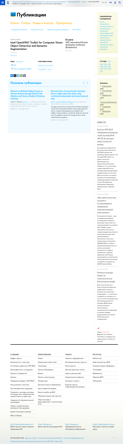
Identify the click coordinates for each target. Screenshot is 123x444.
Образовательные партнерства (49, 396)
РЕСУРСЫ (97, 354)
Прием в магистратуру (46, 377)
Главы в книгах (43, 23)
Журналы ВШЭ (98, 377)
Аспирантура (42, 381)
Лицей (40, 358)
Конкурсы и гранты (72, 381)
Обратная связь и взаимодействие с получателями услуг (50, 402)
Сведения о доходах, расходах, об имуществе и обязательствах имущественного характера (22, 394)
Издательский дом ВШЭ (101, 362)
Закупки (13, 377)
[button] (40, 86)
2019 (105, 69)
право (111, 45)
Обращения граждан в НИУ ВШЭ (22, 381)
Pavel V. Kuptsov (56, 102)
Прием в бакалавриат (46, 370)
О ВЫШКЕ (14, 354)
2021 (109, 66)
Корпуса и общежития (18, 373)
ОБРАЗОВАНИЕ (44, 354)
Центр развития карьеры (47, 388)
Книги (14, 23)
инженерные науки (106, 35)
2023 (101, 66)
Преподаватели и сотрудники (21, 370)
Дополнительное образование (49, 385)
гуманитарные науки (106, 33)
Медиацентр (97, 373)
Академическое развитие (74, 377)
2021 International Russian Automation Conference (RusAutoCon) (77, 45)
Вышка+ (40, 373)
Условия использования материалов (50, 438)
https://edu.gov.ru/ (45, 424)
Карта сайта (58, 441)
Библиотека (97, 358)
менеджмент (104, 45)
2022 (105, 66)
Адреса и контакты (31, 438)
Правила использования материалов (58, 29)
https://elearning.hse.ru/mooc (104, 424)
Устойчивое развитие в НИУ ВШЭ (22, 366)
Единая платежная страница (20, 412)
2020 (101, 69)
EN (106, 2)
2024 (109, 64)
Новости (101, 122)
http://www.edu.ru (72, 424)
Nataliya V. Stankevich (67, 102)
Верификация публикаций (19, 29)
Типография (97, 370)
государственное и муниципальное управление (106, 28)
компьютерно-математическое (105, 39)
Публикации (31, 14)
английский (19, 61)
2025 (105, 64)
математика (104, 42)
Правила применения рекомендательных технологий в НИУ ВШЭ (32, 441)
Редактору (115, 437)
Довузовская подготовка (47, 362)
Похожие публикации (26, 83)
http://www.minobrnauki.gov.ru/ (21, 424)
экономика (103, 49)
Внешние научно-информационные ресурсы (75, 386)
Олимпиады (42, 366)
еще (101, 71)
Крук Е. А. (26, 102)
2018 (109, 69)
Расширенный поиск (37, 29)
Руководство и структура (19, 362)
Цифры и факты (16, 358)
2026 (101, 64)
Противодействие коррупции (21, 388)
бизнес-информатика (104, 23)
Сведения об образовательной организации (21, 401)
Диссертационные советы (75, 370)
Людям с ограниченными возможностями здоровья (19, 407)
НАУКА (68, 354)
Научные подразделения (74, 358)
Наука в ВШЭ (76, 29)
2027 (109, 61)
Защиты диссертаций (73, 373)
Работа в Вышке (16, 415)
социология (104, 47)
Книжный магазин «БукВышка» (104, 366)
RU (103, 2)
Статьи (25, 23)
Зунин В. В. (13, 55)
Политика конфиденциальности (73, 438)
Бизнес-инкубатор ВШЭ (46, 392)
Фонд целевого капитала (19, 385)
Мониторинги (70, 366)
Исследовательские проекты (76, 362)
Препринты (64, 23)
